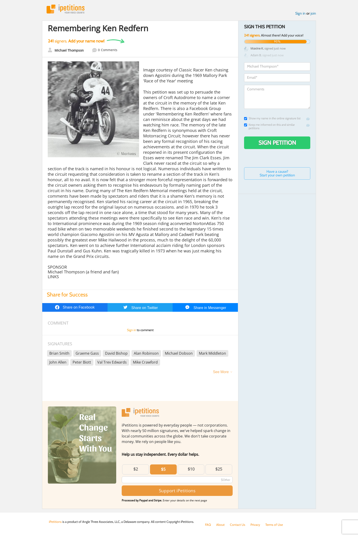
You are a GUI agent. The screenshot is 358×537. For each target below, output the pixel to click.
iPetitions (65, 9)
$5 (163, 469)
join (313, 13)
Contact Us (237, 525)
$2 (135, 469)
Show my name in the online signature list (272, 118)
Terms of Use (274, 525)
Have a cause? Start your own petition (277, 173)
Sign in (300, 13)
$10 (191, 469)
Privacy (255, 525)
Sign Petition (277, 142)
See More (221, 372)
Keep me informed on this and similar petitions (269, 126)
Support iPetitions (177, 490)
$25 (218, 469)
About (220, 525)
